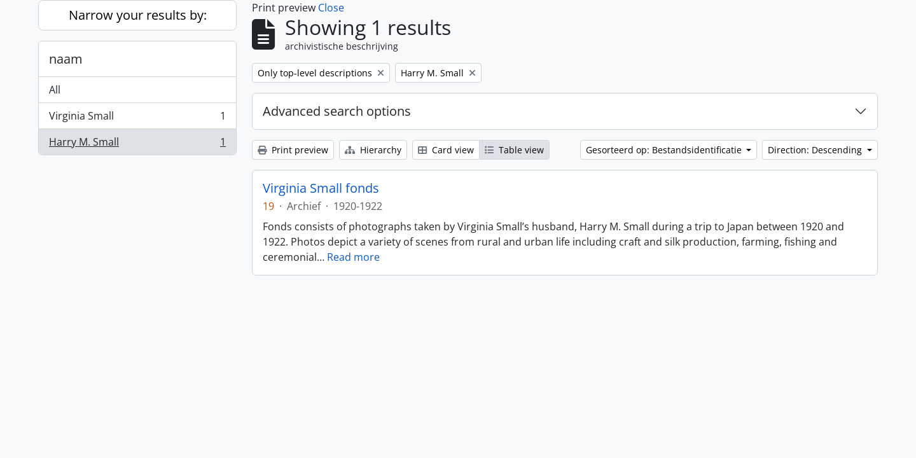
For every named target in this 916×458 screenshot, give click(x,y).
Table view (514, 150)
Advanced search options (337, 111)
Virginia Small (137, 118)
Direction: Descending (816, 150)
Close (331, 8)
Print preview (293, 150)
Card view (446, 150)
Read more (353, 257)
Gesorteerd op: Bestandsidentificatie (665, 150)
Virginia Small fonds (321, 188)
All (54, 90)
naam (66, 58)
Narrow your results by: (138, 15)
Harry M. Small (137, 144)
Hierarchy (373, 150)
